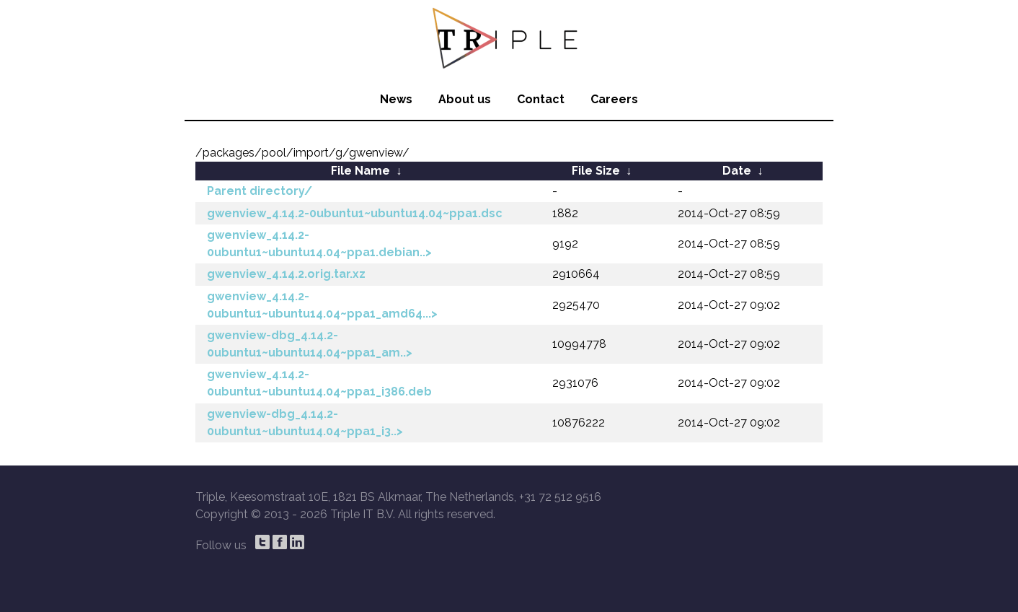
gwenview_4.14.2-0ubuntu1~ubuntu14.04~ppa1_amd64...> (322, 304)
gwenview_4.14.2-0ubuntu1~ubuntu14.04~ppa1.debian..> (319, 243)
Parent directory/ (259, 191)
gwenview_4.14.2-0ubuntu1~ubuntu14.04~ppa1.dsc (355, 213)
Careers (614, 99)
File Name (360, 171)
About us (464, 99)
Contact (541, 99)
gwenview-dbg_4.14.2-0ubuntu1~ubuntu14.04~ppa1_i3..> (305, 422)
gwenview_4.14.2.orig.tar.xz (286, 274)
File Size (596, 171)
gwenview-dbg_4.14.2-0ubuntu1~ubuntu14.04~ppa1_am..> (309, 343)
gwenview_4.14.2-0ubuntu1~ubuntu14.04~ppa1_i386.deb (319, 382)
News (396, 99)
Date (736, 171)
